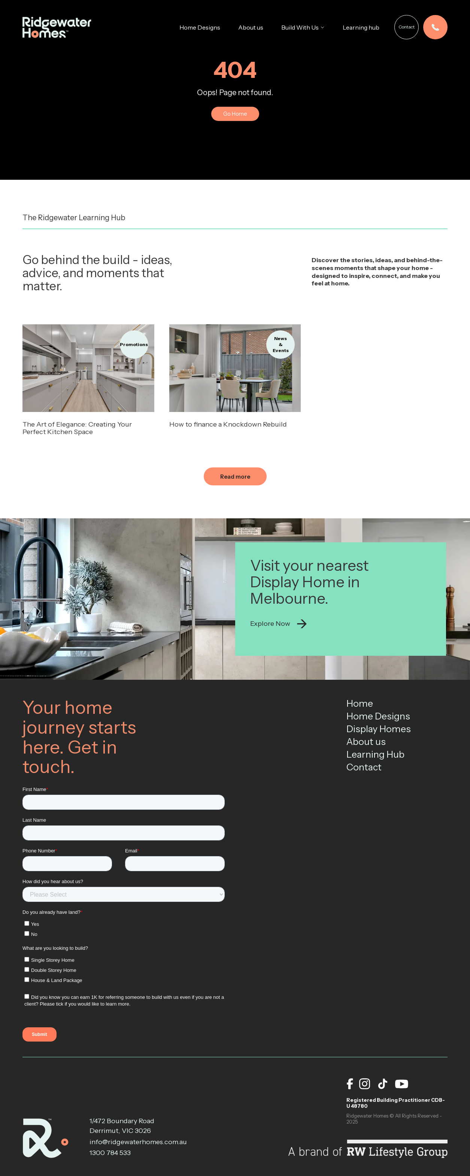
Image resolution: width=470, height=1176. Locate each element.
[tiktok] (382, 1083)
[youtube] (401, 1083)
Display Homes (378, 728)
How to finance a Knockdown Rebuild (228, 424)
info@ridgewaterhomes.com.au (127, 1142)
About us (250, 27)
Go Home (235, 113)
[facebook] (349, 1083)
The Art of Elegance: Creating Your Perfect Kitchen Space (77, 428)
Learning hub (361, 27)
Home (359, 703)
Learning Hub (375, 754)
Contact (406, 27)
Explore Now (278, 623)
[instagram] (364, 1083)
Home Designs (199, 27)
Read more (235, 476)
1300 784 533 (110, 1153)
